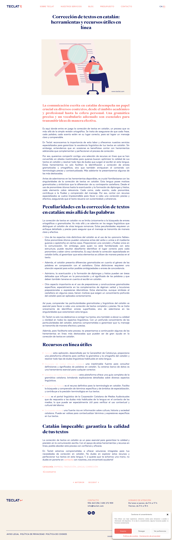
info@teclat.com (96, 506)
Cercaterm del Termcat (54, 386)
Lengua (81, 467)
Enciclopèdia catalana (54, 410)
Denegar (141, 531)
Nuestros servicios (71, 6)
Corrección (92, 467)
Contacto (126, 6)
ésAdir (47, 397)
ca (161, 6)
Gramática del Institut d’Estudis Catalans (61, 375)
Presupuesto (107, 6)
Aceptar (123, 531)
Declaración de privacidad (149, 536)
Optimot (48, 353)
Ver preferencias (160, 531)
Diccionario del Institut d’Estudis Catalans (64, 364)
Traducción (70, 467)
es (164, 6)
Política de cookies (130, 536)
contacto (68, 459)
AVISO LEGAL (13, 534)
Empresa (58, 467)
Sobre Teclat (47, 6)
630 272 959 (107, 503)
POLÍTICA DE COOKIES (56, 534)
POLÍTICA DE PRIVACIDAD (32, 534)
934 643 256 (94, 503)
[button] (167, 514)
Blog (91, 6)
